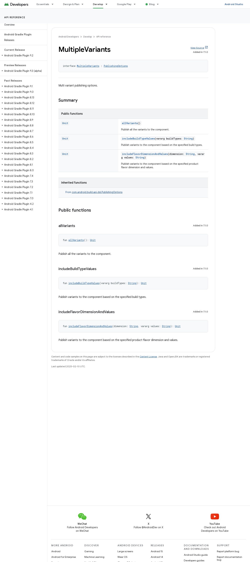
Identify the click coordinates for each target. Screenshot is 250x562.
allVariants (130, 123)
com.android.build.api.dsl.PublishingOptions (97, 192)
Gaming (89, 551)
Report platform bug (228, 551)
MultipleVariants (88, 66)
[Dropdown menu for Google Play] (136, 4)
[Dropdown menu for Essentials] (54, 4)
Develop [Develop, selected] (98, 4)
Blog (152, 4)
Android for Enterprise (63, 556)
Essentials (43, 4)
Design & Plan (71, 4)
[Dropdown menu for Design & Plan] (84, 4)
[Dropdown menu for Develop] (108, 4)
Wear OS (122, 556)
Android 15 (157, 551)
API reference (14, 17)
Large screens (125, 551)
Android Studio (234, 4)
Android (55, 551)
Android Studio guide (196, 554)
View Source (197, 47)
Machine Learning (94, 556)
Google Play (124, 4)
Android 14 (157, 556)
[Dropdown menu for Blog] (159, 4)
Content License (148, 356)
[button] (23, 55)
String (188, 138)
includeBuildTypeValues (138, 138)
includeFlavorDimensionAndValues (145, 154)
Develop (87, 36)
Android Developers (68, 36)
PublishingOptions (116, 66)
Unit (65, 123)
